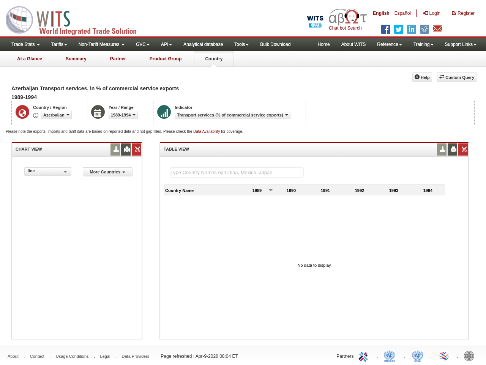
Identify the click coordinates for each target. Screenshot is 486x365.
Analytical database (203, 44)
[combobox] (47, 171)
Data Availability (207, 131)
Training (423, 44)
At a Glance (29, 58)
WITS (76, 19)
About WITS (353, 44)
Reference (389, 44)
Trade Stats (25, 44)
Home (324, 44)
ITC (364, 355)
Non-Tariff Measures (102, 44)
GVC (143, 44)
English (381, 13)
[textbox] (237, 172)
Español (402, 13)
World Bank (470, 355)
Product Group (166, 58)
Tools (241, 44)
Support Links (461, 44)
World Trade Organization (444, 355)
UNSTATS (417, 355)
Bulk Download (275, 44)
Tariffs (59, 44)
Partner (118, 58)
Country (213, 58)
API (166, 44)
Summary (76, 58)
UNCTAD (391, 355)
